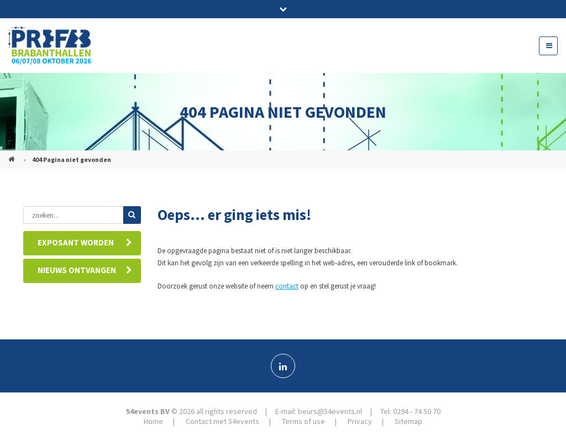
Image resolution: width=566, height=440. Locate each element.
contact (286, 286)
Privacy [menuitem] (360, 421)
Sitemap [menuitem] (408, 421)
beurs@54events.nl (330, 411)
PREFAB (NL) (12, 154)
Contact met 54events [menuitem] (222, 421)
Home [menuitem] (153, 421)
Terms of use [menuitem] (303, 421)
